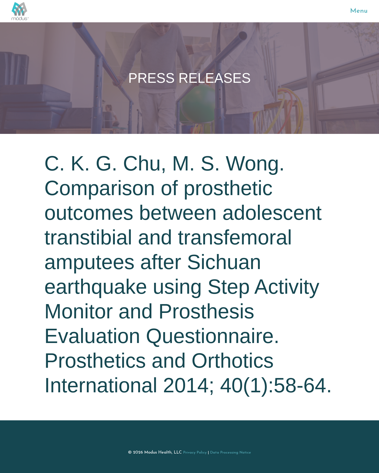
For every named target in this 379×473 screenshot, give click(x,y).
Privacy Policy (195, 453)
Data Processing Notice (230, 453)
